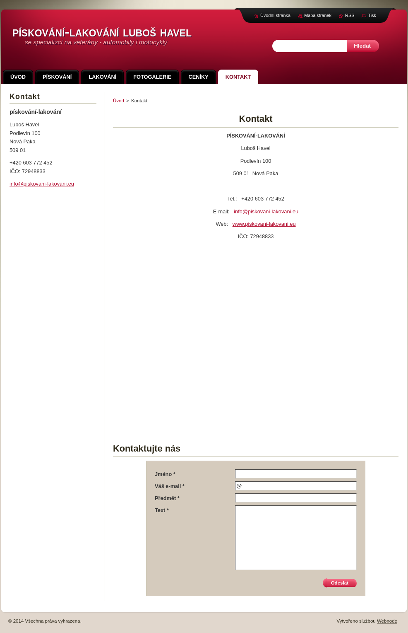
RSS (349, 15)
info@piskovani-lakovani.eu (266, 211)
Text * (162, 510)
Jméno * (165, 474)
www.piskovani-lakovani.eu (264, 224)
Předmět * (167, 498)
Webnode (387, 621)
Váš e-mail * (170, 486)
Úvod (118, 100)
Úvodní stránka (275, 15)
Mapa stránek (317, 15)
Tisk (372, 15)
